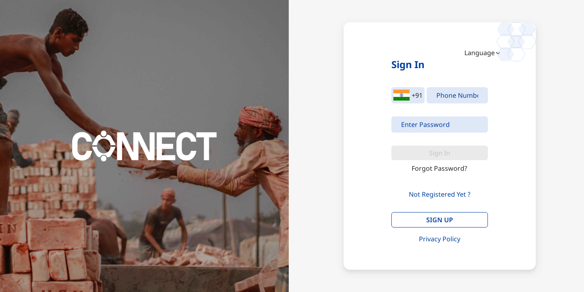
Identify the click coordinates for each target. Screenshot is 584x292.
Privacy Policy (439, 238)
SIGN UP (439, 219)
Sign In (439, 152)
